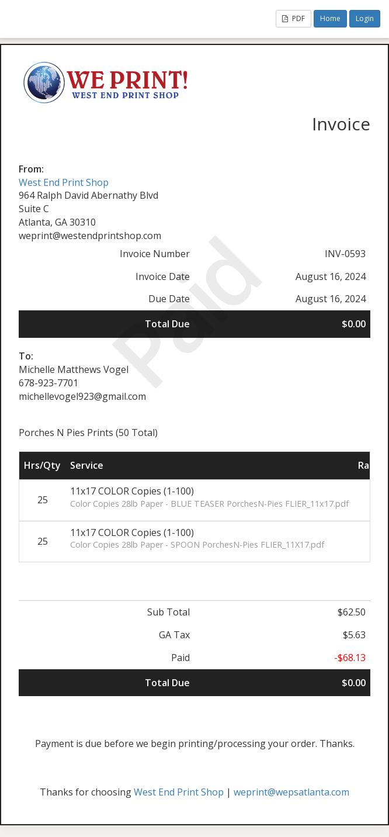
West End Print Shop (64, 182)
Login (365, 18)
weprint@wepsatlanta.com (291, 792)
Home (330, 18)
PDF (293, 18)
